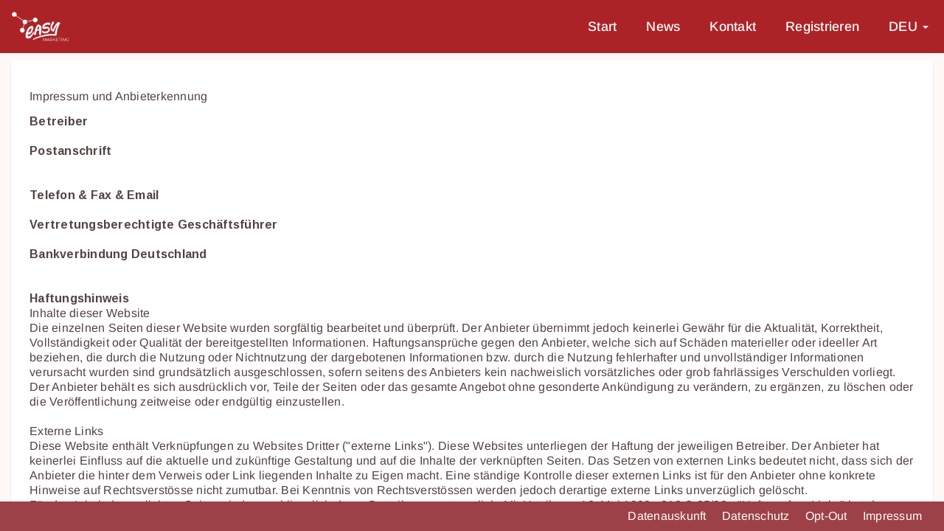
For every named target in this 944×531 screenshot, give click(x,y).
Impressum (892, 516)
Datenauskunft (668, 516)
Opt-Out (827, 516)
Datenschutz (757, 516)
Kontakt (732, 26)
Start (602, 26)
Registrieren (822, 26)
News (663, 26)
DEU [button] (909, 26)
